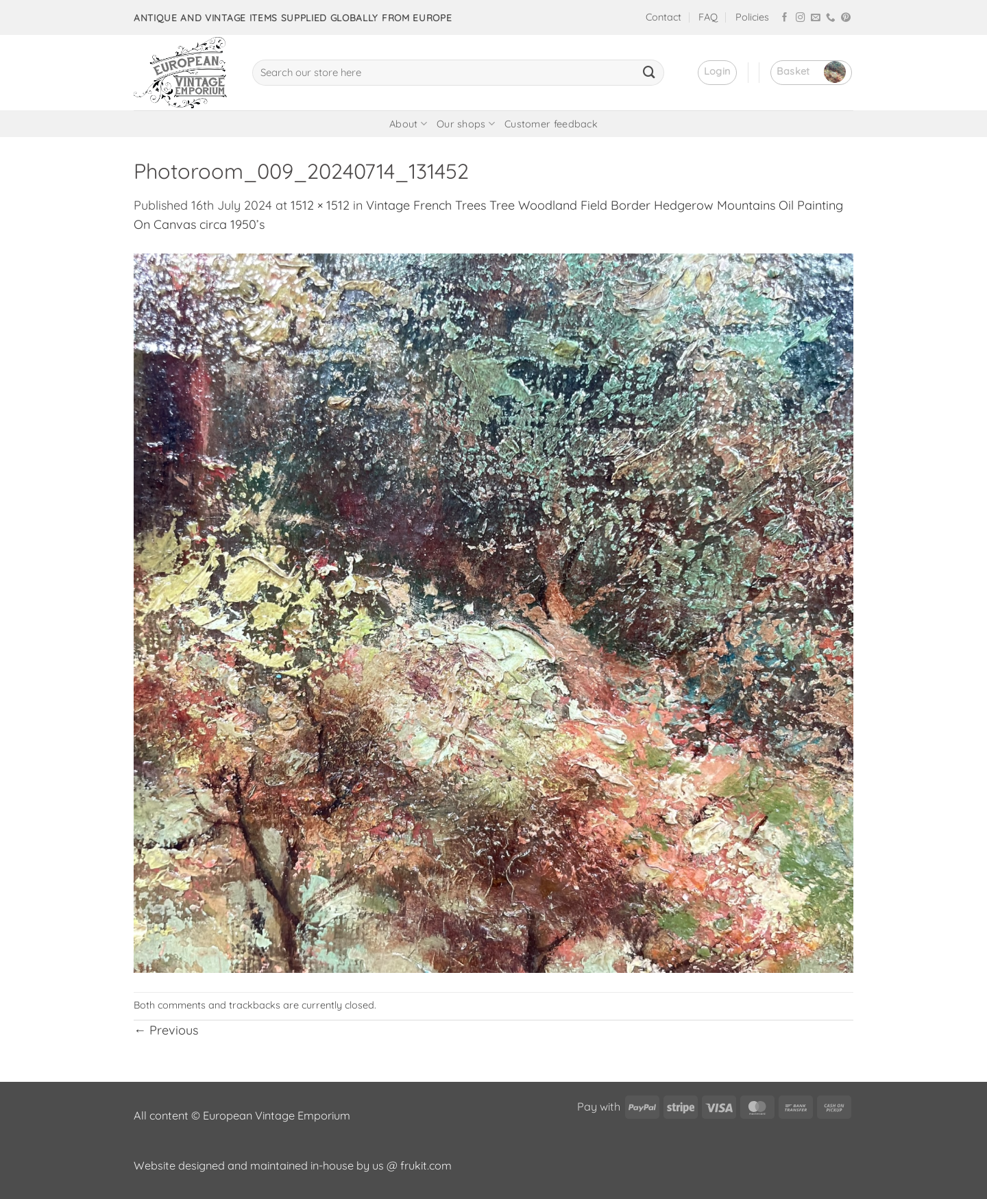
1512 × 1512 (320, 205)
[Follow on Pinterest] (846, 18)
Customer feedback (551, 124)
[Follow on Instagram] (800, 18)
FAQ (708, 17)
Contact (663, 17)
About (408, 123)
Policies (752, 17)
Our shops (466, 123)
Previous (166, 1030)
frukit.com (426, 1165)
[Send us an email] (815, 18)
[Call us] (831, 18)
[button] (717, 72)
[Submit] (649, 73)
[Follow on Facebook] (785, 18)
